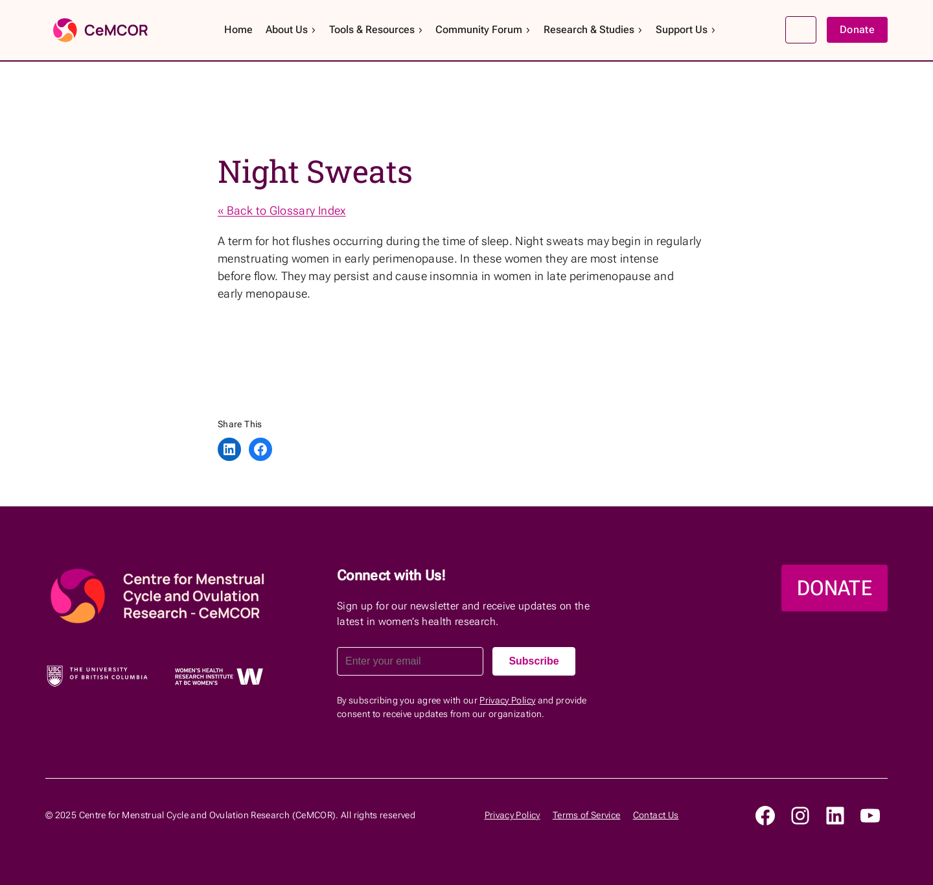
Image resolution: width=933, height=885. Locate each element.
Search (800, 29)
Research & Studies (593, 29)
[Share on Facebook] (260, 449)
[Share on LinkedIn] (229, 449)
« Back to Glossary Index (282, 210)
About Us (291, 29)
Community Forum (483, 29)
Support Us (686, 29)
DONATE (834, 588)
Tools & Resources (376, 29)
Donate (857, 29)
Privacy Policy (507, 700)
